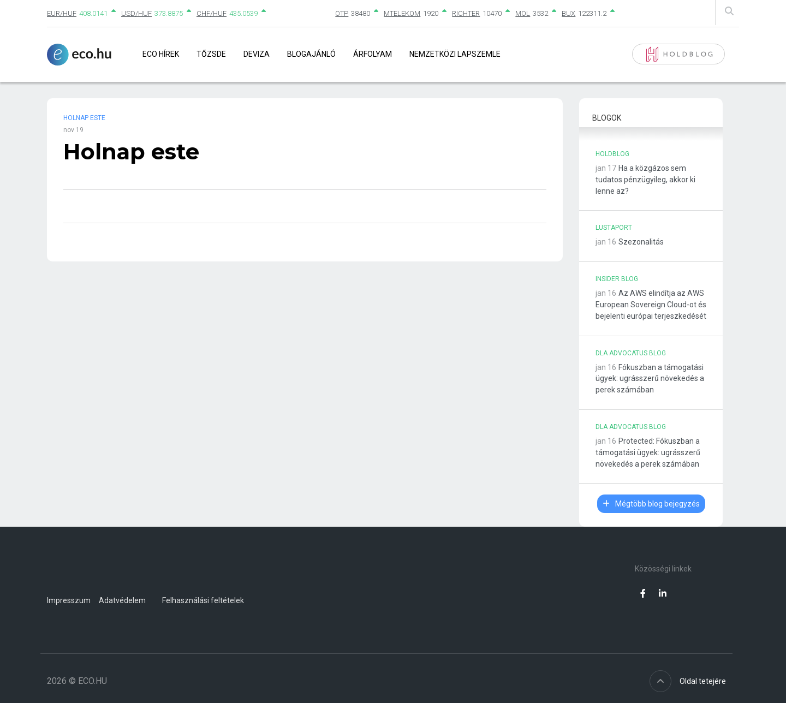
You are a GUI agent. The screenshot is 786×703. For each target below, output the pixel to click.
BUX (568, 13)
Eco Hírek (160, 54)
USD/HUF (136, 13)
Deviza (256, 54)
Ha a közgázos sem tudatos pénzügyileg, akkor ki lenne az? (645, 179)
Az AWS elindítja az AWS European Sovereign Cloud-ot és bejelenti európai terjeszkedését (651, 304)
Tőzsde (211, 54)
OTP (341, 13)
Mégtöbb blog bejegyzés (651, 503)
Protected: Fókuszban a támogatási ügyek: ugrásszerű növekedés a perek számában (648, 452)
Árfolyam (372, 54)
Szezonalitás (641, 241)
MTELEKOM (402, 13)
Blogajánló (311, 54)
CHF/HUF (211, 13)
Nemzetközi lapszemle (455, 54)
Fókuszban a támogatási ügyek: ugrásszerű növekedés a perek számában (650, 379)
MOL (522, 13)
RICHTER (466, 13)
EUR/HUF (61, 13)
